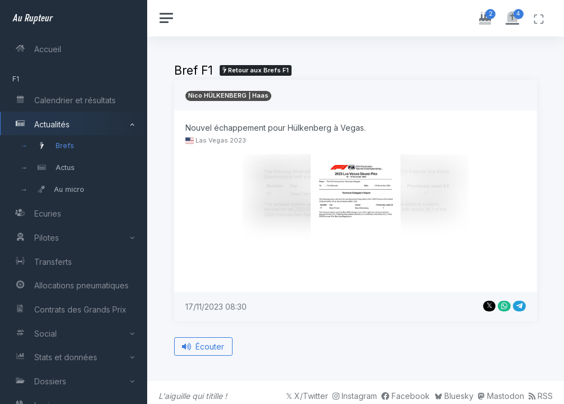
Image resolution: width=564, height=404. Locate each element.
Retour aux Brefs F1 (257, 70)
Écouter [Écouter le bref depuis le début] (205, 346)
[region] (74, 202)
